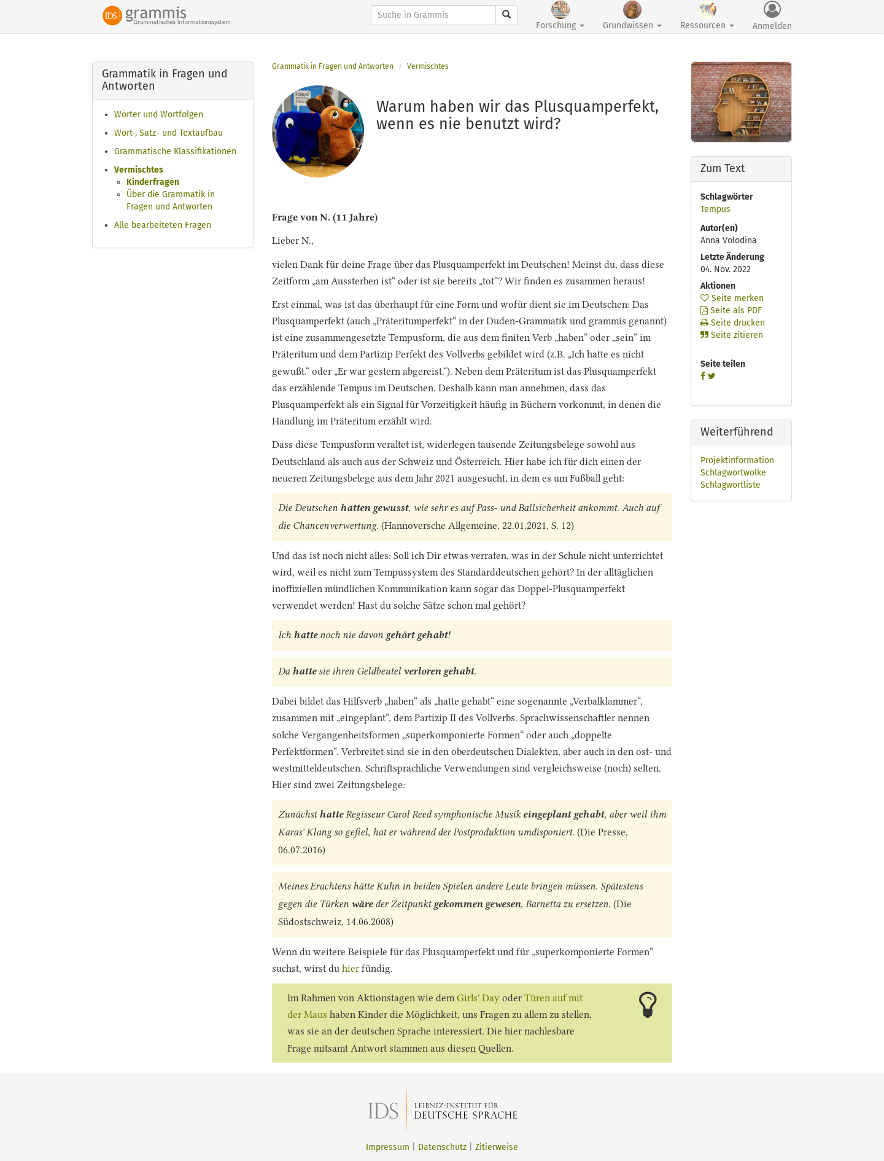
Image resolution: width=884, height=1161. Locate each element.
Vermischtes (138, 170)
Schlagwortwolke (733, 472)
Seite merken (732, 298)
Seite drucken (732, 323)
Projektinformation (737, 460)
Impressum (387, 1147)
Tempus (715, 209)
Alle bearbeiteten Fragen (162, 225)
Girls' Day (478, 998)
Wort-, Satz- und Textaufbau (168, 133)
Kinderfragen (152, 182)
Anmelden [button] (772, 16)
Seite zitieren (731, 335)
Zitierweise (496, 1147)
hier (350, 968)
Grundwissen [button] (632, 16)
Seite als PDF (731, 310)
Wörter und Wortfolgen (158, 114)
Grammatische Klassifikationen (175, 151)
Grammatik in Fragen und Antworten (333, 66)
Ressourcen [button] (707, 16)
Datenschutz (442, 1147)
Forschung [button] (560, 16)
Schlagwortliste (730, 485)
